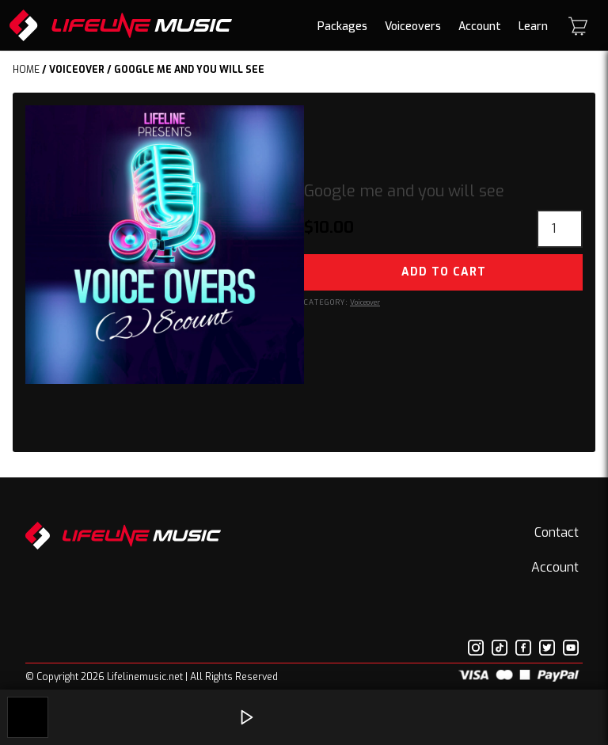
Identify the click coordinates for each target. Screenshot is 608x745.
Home (26, 69)
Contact (556, 532)
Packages (342, 26)
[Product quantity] (560, 229)
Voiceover (76, 69)
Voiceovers (413, 26)
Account (479, 26)
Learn (533, 26)
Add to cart (443, 271)
